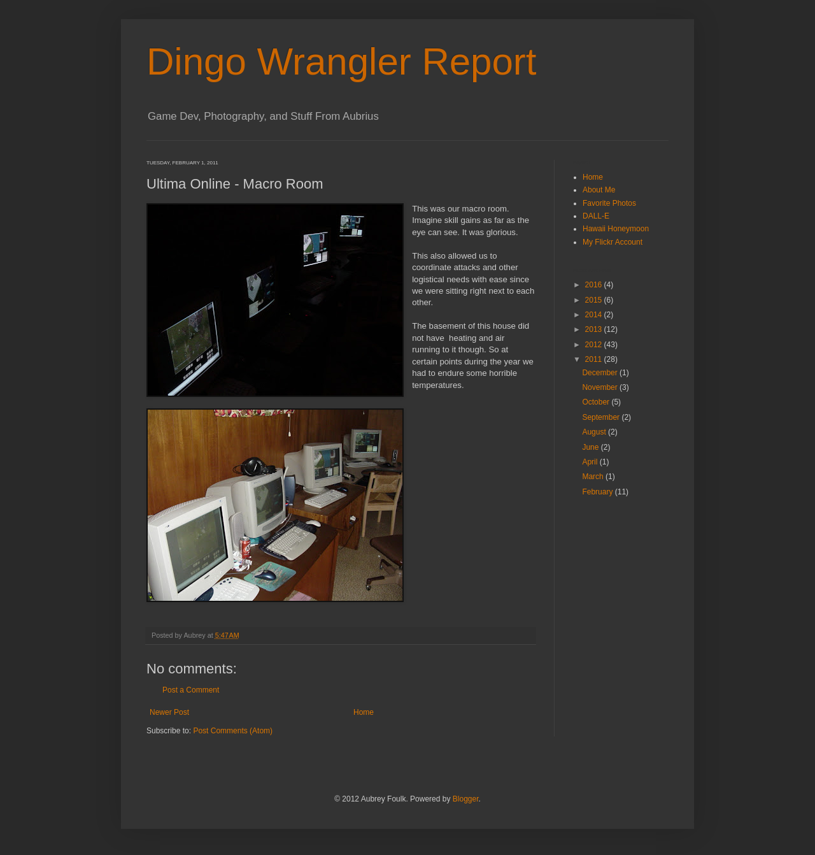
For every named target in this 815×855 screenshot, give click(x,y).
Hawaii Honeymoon (616, 228)
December (601, 372)
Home (363, 712)
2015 (594, 300)
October (596, 402)
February (598, 491)
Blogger (466, 798)
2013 (594, 329)
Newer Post (169, 712)
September (601, 417)
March (594, 476)
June (591, 447)
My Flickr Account (612, 242)
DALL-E (596, 216)
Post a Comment (190, 690)
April (590, 461)
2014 (594, 314)
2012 (594, 344)
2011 (594, 359)
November (601, 387)
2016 (594, 284)
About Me (599, 189)
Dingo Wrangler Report (341, 61)
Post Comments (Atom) (233, 730)
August (595, 432)
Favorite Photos (609, 203)
